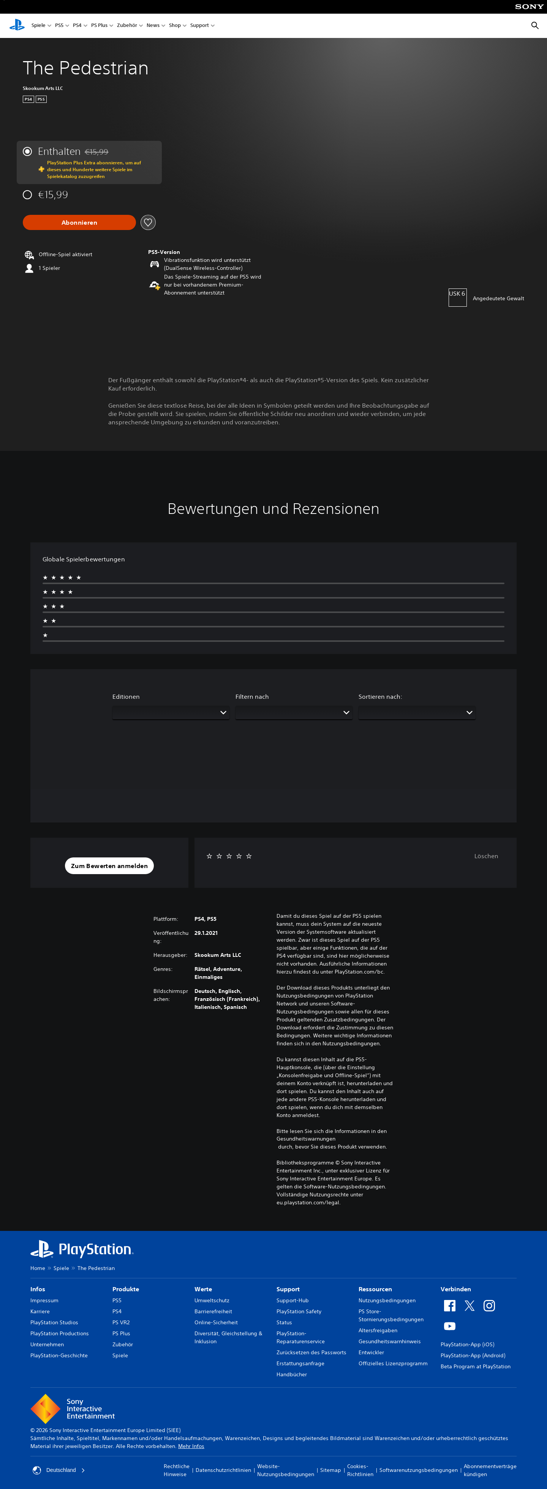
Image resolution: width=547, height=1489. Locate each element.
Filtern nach (252, 696)
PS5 (59, 26)
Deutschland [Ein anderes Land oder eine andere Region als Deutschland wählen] (58, 1470)
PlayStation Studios (54, 1322)
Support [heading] (288, 1289)
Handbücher (292, 1374)
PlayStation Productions (59, 1333)
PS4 (77, 26)
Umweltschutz (211, 1300)
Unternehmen (47, 1344)
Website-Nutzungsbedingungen (285, 1470)
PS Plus (99, 26)
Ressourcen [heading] (375, 1289)
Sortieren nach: (380, 696)
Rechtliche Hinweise (177, 1470)
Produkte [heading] (125, 1289)
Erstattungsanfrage (300, 1363)
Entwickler (371, 1352)
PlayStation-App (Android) (473, 1355)
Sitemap (330, 1470)
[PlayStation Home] (17, 26)
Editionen (126, 696)
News (153, 26)
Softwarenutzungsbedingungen (418, 1470)
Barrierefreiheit (213, 1311)
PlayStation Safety (299, 1311)
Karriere (40, 1311)
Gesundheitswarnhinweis (390, 1341)
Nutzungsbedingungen (387, 1300)
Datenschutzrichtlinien (223, 1470)
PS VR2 (121, 1322)
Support (199, 26)
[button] (109, 866)
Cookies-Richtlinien (360, 1470)
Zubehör (127, 26)
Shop (175, 26)
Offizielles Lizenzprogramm (393, 1363)
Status (284, 1322)
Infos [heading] (37, 1289)
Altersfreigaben (378, 1330)
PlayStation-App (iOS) (467, 1344)
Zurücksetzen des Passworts (311, 1352)
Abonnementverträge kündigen (490, 1470)
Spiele (39, 26)
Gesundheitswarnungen (306, 1138)
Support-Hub (293, 1300)
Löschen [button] (486, 856)
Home (37, 1268)
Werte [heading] (203, 1289)
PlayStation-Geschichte (59, 1355)
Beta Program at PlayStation (476, 1366)
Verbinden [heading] (456, 1289)
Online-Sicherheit (216, 1322)
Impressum (44, 1300)
